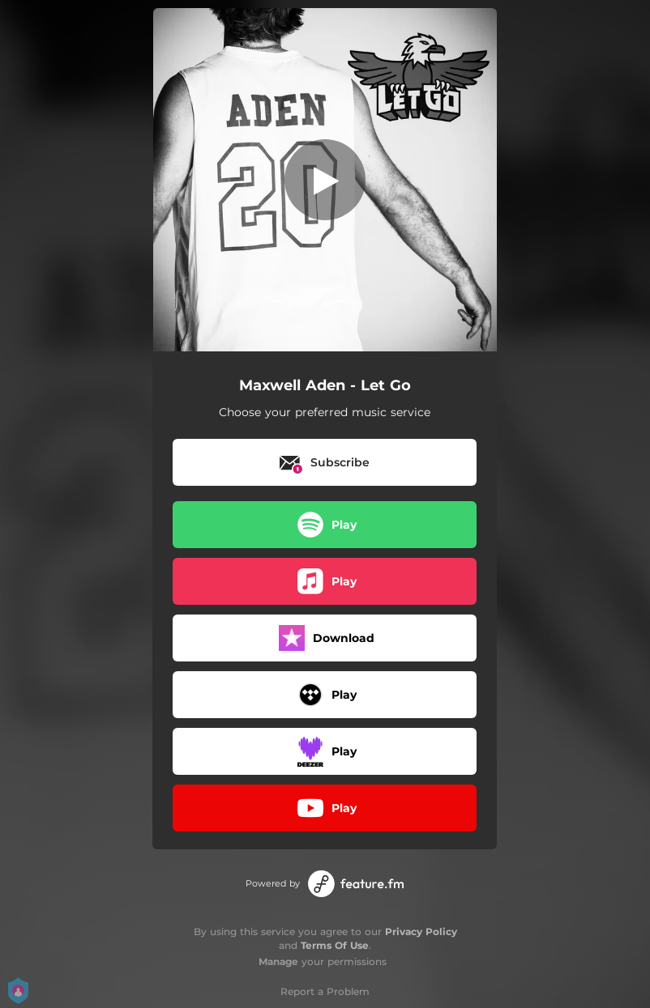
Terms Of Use (335, 945)
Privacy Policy (421, 931)
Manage (278, 961)
